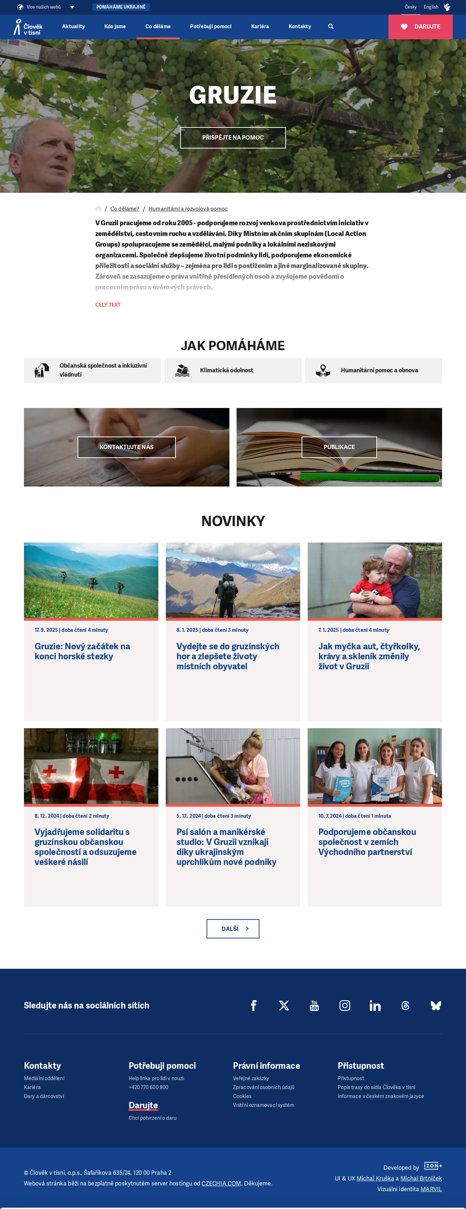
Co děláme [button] (158, 26)
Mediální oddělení (44, 1078)
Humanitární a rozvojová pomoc (188, 209)
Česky (411, 7)
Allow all (406, 1150)
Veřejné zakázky (251, 1078)
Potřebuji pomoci (211, 26)
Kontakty (300, 26)
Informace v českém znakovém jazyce (381, 1096)
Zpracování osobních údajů (264, 1087)
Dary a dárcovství (44, 1096)
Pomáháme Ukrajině (120, 7)
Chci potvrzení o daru (153, 1118)
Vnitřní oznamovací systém (263, 1105)
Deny (406, 1186)
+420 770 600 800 (149, 1087)
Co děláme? (124, 209)
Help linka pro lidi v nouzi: (157, 1078)
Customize (407, 1167)
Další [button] (230, 929)
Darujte (143, 1105)
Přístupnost (351, 1078)
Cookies (242, 1096)
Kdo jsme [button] (115, 26)
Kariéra (260, 26)
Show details (110, 1200)
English (431, 7)
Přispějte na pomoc (233, 137)
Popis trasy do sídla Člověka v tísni (377, 1087)
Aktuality (73, 26)
